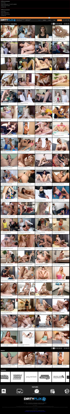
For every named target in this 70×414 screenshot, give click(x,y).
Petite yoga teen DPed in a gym (24, 280)
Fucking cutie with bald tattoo (6, 167)
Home (39, 20)
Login (54, 20)
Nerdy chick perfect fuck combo (24, 87)
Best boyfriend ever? (5, 103)
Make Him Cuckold (40, 249)
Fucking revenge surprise (6, 232)
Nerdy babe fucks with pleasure (42, 135)
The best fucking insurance (6, 55)
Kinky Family (39, 104)
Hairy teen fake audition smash (41, 280)
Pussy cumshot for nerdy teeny (41, 71)
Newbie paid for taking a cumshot (42, 216)
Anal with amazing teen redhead (24, 248)
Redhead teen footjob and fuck (58, 312)
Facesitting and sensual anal (41, 296)
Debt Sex (5, 72)
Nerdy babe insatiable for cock (7, 248)
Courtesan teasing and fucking (41, 167)
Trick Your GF (22, 40)
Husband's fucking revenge (58, 167)
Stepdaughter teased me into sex (59, 280)
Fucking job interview (22, 71)
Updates (44, 20)
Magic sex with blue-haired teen (42, 264)
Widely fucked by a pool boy (58, 119)
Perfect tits (55, 71)
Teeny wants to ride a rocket (6, 87)
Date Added (14, 23)
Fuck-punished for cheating (58, 216)
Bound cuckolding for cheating (41, 248)
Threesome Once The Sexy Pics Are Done (43, 151)
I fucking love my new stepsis (41, 103)
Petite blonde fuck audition (41, 199)
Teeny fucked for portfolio (6, 119)
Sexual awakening (39, 87)
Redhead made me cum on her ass (25, 183)
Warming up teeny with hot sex (7, 264)
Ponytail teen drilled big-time (58, 183)
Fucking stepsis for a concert (58, 135)
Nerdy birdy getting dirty (40, 55)
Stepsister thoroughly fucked (6, 39)
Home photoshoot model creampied (8, 216)
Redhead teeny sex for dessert (6, 296)
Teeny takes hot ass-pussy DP (24, 296)
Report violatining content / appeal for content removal (36, 411)
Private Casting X (40, 40)
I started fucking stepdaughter (58, 296)
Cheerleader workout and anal (6, 151)
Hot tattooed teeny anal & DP (41, 328)
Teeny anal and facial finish (41, 312)
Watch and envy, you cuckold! (24, 151)
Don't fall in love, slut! (22, 39)
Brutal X (5, 40)
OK (49, 17)
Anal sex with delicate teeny (24, 328)
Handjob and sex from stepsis (41, 344)
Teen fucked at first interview (58, 103)
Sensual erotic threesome (40, 232)
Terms (26, 411)
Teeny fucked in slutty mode (58, 328)
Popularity (6, 23)
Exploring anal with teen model (58, 199)
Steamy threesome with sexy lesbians (25, 264)
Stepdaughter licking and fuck (24, 312)
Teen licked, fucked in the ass (6, 312)
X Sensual (39, 88)
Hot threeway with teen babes (58, 248)
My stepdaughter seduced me (24, 344)
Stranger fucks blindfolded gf (6, 183)
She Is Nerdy (39, 56)
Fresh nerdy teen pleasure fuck (41, 119)
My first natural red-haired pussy (42, 39)
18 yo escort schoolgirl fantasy (24, 216)
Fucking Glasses (6, 56)
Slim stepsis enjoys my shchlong (24, 135)
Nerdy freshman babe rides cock (59, 87)
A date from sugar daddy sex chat (59, 39)
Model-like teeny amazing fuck (24, 199)
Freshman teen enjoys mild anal (24, 232)
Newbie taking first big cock (24, 119)
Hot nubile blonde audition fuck (59, 232)
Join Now (59, 20)
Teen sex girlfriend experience (7, 135)
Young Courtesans (58, 40)
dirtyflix (8, 20)
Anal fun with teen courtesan (24, 55)
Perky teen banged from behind (7, 344)
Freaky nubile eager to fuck (41, 183)
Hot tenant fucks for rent (23, 103)
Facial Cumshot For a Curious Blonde (8, 280)
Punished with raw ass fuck (58, 55)
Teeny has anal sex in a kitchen (24, 167)
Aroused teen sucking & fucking (59, 344)
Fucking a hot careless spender (7, 71)
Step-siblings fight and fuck (6, 199)
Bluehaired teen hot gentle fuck (7, 328)
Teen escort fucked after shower (59, 264)
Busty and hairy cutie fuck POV (58, 151)
